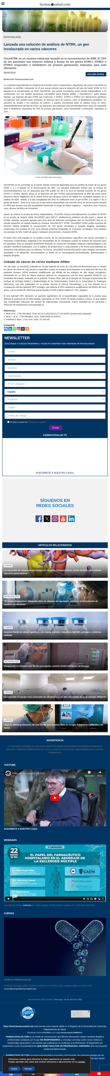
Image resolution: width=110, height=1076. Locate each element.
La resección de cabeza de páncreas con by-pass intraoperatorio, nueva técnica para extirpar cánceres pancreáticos (53, 572)
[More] (27, 329)
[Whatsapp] (14, 329)
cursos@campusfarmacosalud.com (20, 989)
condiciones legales (37, 422)
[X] (23, 329)
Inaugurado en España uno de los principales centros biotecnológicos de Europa (46, 666)
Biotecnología (11, 597)
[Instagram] (18, 329)
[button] (3, 4)
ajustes (81, 1062)
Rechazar (28, 1069)
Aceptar (14, 1069)
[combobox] (55, 376)
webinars (27, 905)
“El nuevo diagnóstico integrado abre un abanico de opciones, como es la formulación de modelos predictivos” (51, 602)
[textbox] (55, 376)
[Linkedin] (10, 329)
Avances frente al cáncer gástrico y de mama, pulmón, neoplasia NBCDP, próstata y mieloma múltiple (52, 633)
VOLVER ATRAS (95, 74)
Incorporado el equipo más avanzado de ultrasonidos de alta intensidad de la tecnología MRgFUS (55, 697)
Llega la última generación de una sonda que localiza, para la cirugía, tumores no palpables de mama (53, 726)
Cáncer (8, 566)
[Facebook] (6, 329)
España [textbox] (11, 392)
